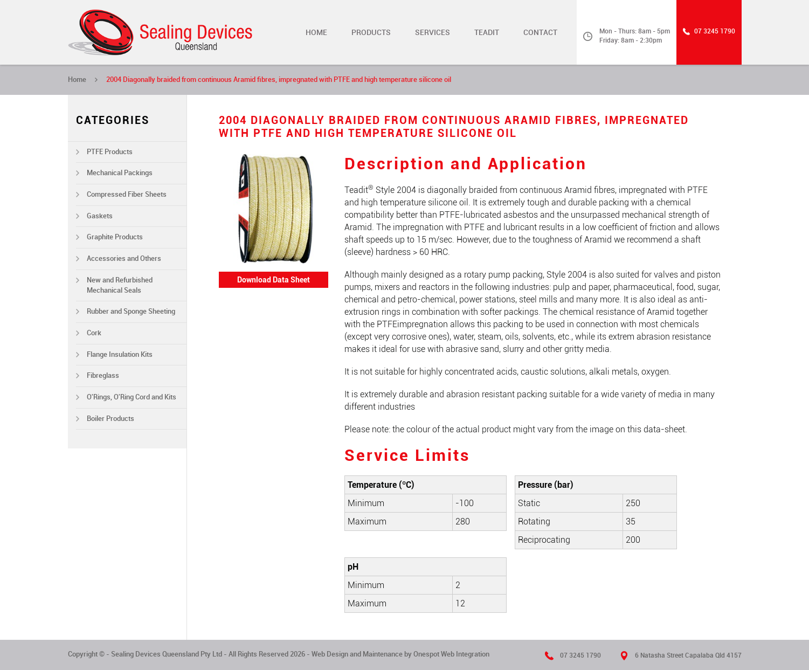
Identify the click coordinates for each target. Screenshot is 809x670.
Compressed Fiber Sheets (127, 194)
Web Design (330, 654)
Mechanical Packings (120, 173)
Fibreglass (103, 375)
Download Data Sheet (273, 279)
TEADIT (486, 32)
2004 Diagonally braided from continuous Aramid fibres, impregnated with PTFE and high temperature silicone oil (278, 79)
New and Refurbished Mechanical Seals (120, 285)
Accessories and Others (124, 258)
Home (316, 32)
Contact (540, 32)
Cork (94, 333)
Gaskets (100, 216)
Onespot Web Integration (451, 654)
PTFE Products (110, 152)
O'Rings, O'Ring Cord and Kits (131, 397)
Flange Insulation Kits (120, 354)
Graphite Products (115, 237)
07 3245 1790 (714, 31)
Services (432, 32)
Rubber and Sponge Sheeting (131, 311)
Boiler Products (110, 419)
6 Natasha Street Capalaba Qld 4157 (688, 655)
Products (371, 32)
